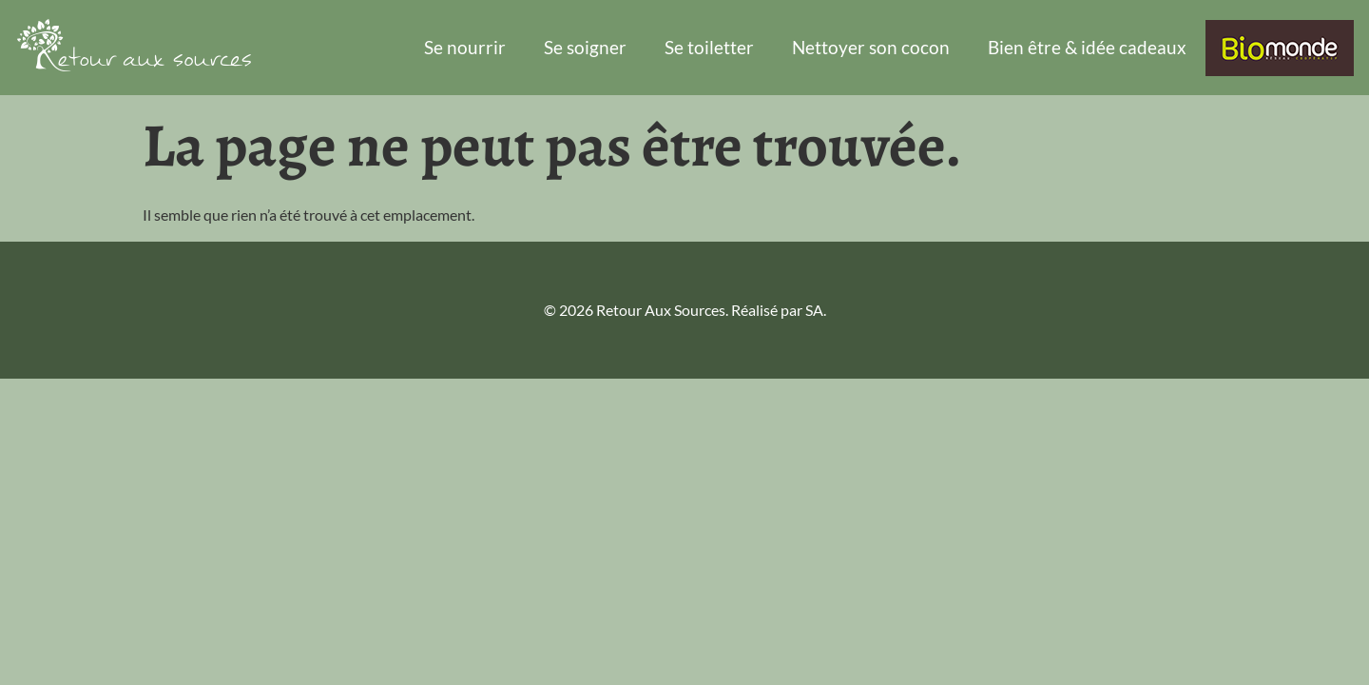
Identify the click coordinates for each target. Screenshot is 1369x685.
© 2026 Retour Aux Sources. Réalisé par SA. (685, 310)
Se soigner (585, 47)
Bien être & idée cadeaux (1087, 47)
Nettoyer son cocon (871, 47)
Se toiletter (709, 47)
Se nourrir (465, 47)
